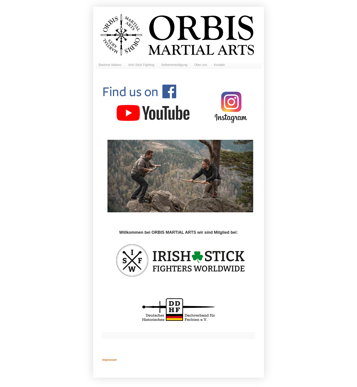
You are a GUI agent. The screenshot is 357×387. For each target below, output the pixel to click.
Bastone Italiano (110, 65)
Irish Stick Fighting (141, 65)
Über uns (200, 65)
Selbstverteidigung (174, 65)
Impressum (109, 359)
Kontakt (219, 65)
